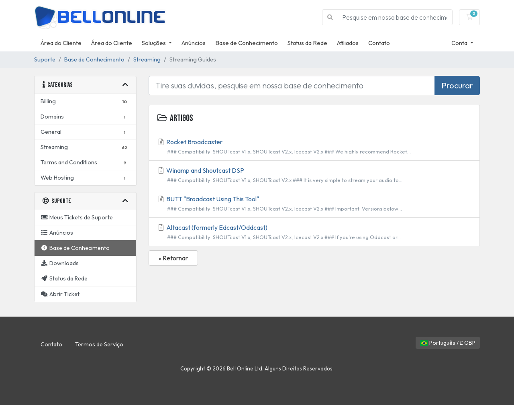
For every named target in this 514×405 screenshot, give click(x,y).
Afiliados (348, 43)
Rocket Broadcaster (314, 146)
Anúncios (194, 43)
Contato (379, 43)
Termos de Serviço (99, 344)
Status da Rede (307, 43)
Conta (460, 43)
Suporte (44, 59)
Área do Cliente (61, 43)
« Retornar (173, 258)
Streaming (147, 59)
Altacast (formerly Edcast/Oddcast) (314, 232)
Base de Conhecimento (246, 43)
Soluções (154, 43)
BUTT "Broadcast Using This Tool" (314, 204)
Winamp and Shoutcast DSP (314, 175)
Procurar (457, 85)
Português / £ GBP (447, 342)
